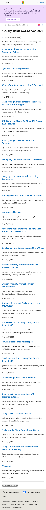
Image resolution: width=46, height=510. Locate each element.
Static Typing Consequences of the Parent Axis (18, 141)
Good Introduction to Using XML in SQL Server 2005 (20, 359)
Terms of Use (33, 504)
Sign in (42, 2)
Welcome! (6, 465)
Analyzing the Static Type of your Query (20, 430)
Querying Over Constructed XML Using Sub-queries (20, 177)
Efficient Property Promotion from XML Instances (18, 285)
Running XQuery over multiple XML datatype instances (18, 395)
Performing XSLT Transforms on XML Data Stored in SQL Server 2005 (21, 230)
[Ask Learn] (39, 25)
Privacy (4, 504)
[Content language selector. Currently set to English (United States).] (11, 492)
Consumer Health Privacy (17, 504)
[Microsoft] (23, 2)
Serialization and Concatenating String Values (23, 247)
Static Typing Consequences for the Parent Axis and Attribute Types (21, 103)
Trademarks (5, 507)
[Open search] (37, 2)
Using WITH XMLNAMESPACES (16, 413)
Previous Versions (17, 501)
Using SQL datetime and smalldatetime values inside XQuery (20, 448)
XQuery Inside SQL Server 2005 (16, 25)
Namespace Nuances (11, 212)
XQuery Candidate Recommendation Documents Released (19, 50)
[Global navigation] (2, 2)
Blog (26, 501)
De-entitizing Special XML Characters (19, 377)
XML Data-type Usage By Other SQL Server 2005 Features (22, 122)
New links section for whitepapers (17, 341)
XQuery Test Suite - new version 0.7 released (22, 85)
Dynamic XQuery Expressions (15, 68)
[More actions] (42, 25)
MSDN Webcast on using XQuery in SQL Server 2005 (20, 323)
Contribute (35, 501)
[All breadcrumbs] (3, 25)
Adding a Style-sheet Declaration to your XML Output (21, 304)
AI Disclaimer (6, 501)
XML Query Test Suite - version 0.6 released (22, 159)
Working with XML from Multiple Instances (22, 195)
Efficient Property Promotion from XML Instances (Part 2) (20, 266)
